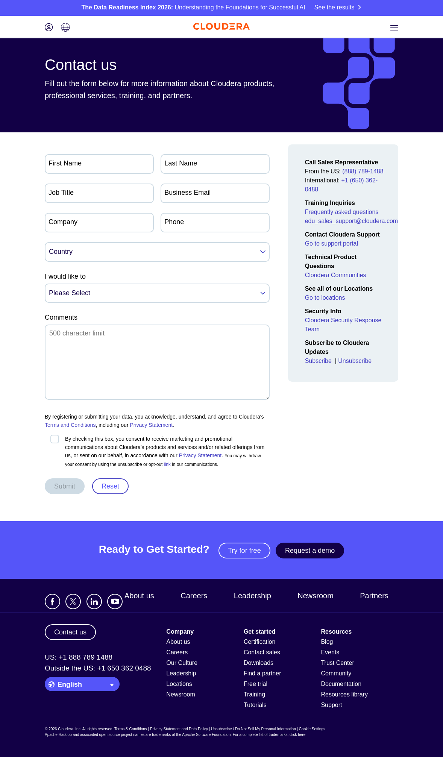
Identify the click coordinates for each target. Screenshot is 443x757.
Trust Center (337, 663)
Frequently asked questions (342, 212)
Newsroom (315, 596)
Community (336, 673)
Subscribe (319, 361)
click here (297, 735)
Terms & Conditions (130, 729)
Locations (179, 684)
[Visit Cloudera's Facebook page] (52, 601)
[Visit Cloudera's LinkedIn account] (94, 601)
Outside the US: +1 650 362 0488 (98, 668)
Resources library (344, 694)
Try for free (244, 550)
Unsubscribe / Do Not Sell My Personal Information (253, 729)
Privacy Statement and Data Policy (179, 729)
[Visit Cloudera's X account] (73, 601)
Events (330, 652)
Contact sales (262, 652)
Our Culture (181, 663)
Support (331, 705)
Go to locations (325, 297)
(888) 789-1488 (362, 171)
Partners (374, 596)
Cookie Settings (312, 729)
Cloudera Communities (335, 275)
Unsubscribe (355, 361)
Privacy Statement (151, 425)
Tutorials (255, 705)
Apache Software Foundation (206, 735)
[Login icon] (49, 28)
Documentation (341, 684)
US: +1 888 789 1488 (78, 657)
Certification (259, 642)
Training (254, 694)
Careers (194, 596)
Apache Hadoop (58, 735)
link (167, 464)
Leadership (252, 596)
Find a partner (262, 673)
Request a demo (310, 550)
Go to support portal (331, 243)
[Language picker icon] (65, 28)
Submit (64, 486)
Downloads (258, 663)
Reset (110, 486)
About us (139, 596)
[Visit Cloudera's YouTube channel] (115, 601)
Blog (327, 642)
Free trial (255, 684)
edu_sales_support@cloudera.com (351, 221)
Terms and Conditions (70, 425)
